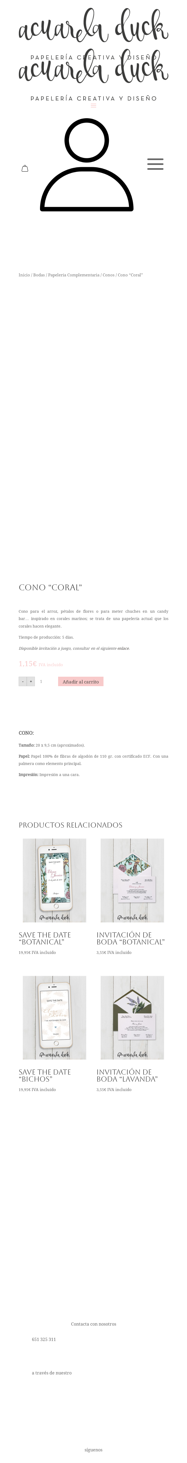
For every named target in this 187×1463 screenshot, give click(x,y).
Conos (109, 275)
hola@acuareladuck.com (57, 1356)
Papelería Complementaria (73, 275)
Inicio (24, 275)
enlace (123, 648)
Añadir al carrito (81, 682)
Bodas (39, 275)
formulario (84, 1373)
